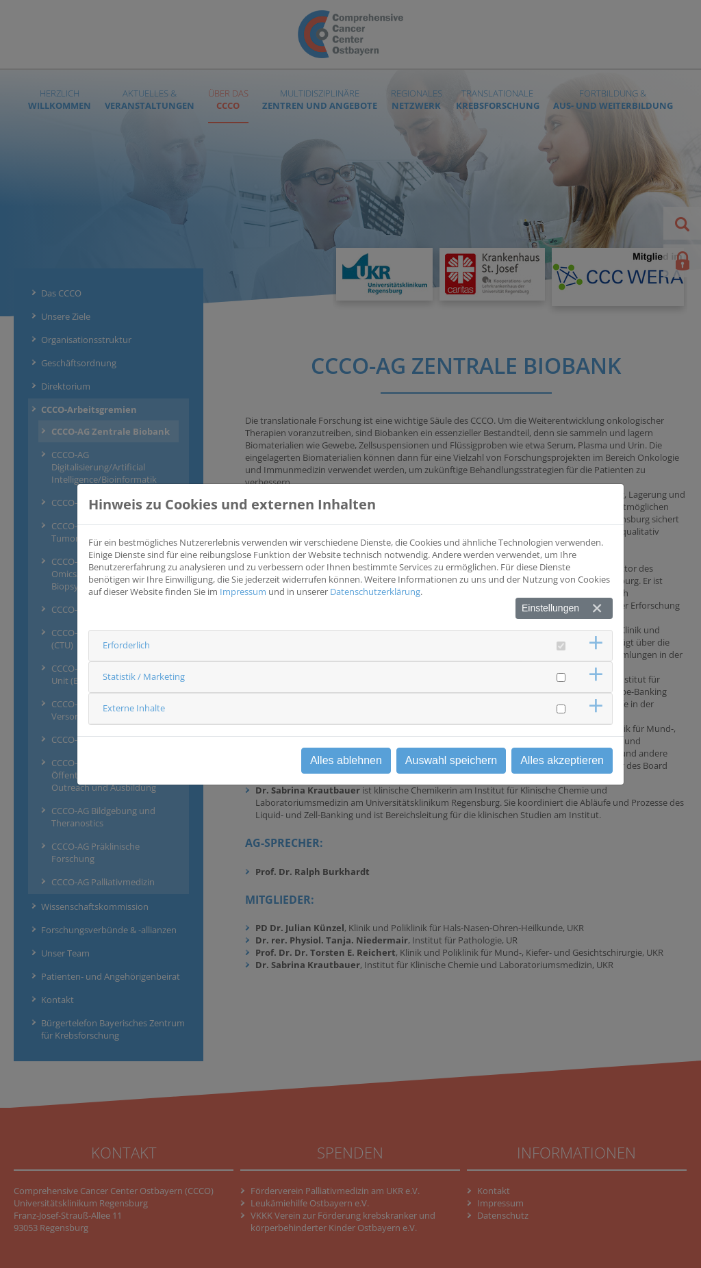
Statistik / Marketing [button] (144, 676)
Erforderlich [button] (126, 645)
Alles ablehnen (346, 760)
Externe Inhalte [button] (134, 708)
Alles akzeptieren (562, 760)
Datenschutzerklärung (375, 591)
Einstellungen (550, 608)
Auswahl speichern (451, 760)
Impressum (243, 591)
